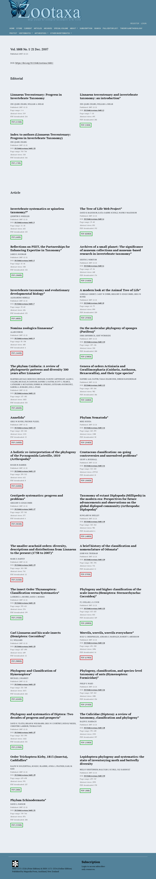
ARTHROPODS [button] (41, 33)
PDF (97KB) (85, 574)
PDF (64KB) (16, 237)
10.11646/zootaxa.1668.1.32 (24, 148)
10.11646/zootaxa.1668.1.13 (24, 428)
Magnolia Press (30, 871)
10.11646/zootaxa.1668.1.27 (24, 732)
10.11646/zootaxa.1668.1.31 (24, 810)
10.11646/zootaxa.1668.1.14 (94, 428)
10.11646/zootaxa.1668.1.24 (94, 643)
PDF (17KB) (16, 163)
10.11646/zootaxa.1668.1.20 (94, 560)
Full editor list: (110, 28)
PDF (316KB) (86, 280)
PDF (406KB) (16, 408)
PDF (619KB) (86, 657)
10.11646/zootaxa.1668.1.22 (94, 608)
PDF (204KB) (86, 442)
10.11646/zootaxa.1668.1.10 (94, 342)
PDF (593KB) (86, 318)
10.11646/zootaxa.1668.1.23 (24, 646)
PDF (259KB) (16, 747)
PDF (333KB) (16, 825)
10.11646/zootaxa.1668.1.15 (24, 471)
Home (12, 28)
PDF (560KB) (16, 442)
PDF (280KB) (86, 623)
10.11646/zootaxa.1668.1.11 (24, 393)
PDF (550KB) (86, 742)
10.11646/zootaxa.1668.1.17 (24, 509)
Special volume (61, 28)
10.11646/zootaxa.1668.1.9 (24, 338)
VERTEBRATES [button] (25, 33)
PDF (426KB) (16, 699)
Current (28, 28)
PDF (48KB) (16, 318)
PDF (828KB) (86, 234)
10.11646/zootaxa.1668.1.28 (94, 728)
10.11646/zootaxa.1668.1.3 (24, 222)
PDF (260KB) (16, 486)
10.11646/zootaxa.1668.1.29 (24, 775)
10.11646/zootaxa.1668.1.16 (94, 466)
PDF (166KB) (16, 353)
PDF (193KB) (16, 618)
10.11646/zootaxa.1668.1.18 (94, 522)
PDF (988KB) (16, 661)
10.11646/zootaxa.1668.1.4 (94, 219)
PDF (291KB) (86, 704)
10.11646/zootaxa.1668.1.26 (94, 690)
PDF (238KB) (86, 356)
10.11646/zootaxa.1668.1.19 (24, 565)
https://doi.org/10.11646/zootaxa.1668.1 (34, 63)
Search (97, 28)
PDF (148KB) (86, 536)
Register (134, 23)
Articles (38, 28)
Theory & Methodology (131, 28)
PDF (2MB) (15, 790)
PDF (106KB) (86, 480)
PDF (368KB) (86, 400)
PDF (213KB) (16, 122)
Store (19, 28)
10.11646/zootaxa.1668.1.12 (94, 385)
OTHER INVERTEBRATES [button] (60, 33)
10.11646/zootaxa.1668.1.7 (24, 304)
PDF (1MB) (85, 790)
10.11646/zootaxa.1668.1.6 (94, 266)
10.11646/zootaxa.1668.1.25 (24, 684)
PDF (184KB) (16, 275)
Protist (13, 33)
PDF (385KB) (16, 524)
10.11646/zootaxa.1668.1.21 (24, 603)
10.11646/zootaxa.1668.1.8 (94, 303)
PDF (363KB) (16, 580)
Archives (48, 28)
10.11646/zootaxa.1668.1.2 (94, 110)
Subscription (86, 28)
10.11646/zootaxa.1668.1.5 (24, 261)
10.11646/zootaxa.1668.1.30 (94, 776)
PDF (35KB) (85, 125)
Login (143, 23)
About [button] (73, 28)
